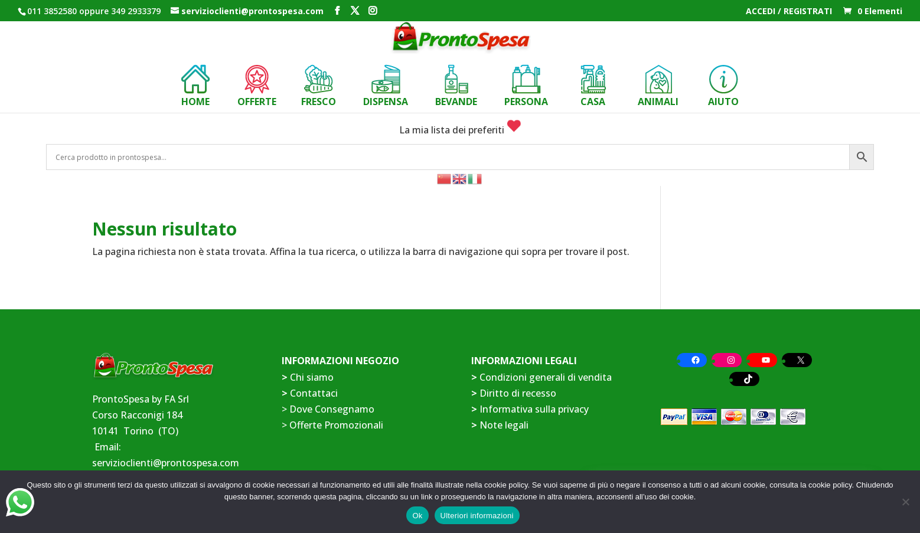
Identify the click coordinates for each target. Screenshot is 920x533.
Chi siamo (312, 377)
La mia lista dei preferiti (460, 129)
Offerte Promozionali (335, 424)
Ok (417, 515)
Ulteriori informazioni (477, 515)
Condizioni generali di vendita (545, 377)
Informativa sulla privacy (534, 409)
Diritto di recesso (517, 393)
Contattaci (314, 393)
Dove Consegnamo (331, 409)
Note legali (503, 424)
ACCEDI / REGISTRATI (789, 12)
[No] (905, 502)
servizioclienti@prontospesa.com (165, 462)
